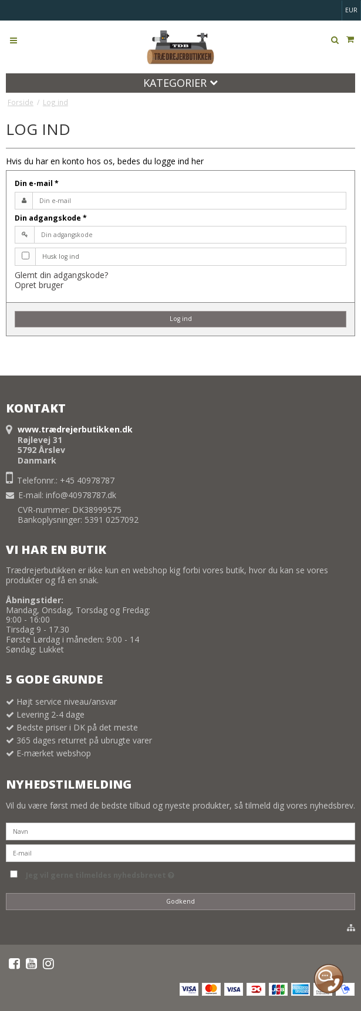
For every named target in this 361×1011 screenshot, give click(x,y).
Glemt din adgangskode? (61, 274)
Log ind (181, 319)
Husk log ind (60, 256)
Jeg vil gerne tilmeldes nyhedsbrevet (100, 873)
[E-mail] (180, 852)
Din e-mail (37, 183)
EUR (351, 10)
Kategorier (180, 83)
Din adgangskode (51, 218)
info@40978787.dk (81, 495)
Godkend (180, 901)
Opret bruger (39, 284)
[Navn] (180, 830)
